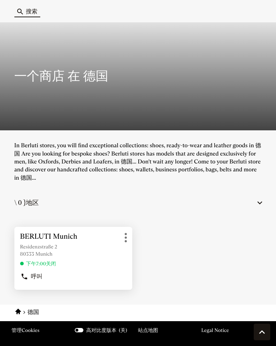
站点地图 (148, 330)
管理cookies (26, 330)
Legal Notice (215, 330)
